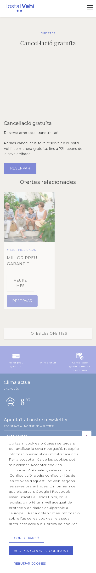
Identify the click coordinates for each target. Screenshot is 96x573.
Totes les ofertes (48, 333)
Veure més (20, 283)
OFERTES (47, 33)
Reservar (20, 168)
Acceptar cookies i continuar (41, 551)
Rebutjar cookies (30, 563)
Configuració (26, 538)
